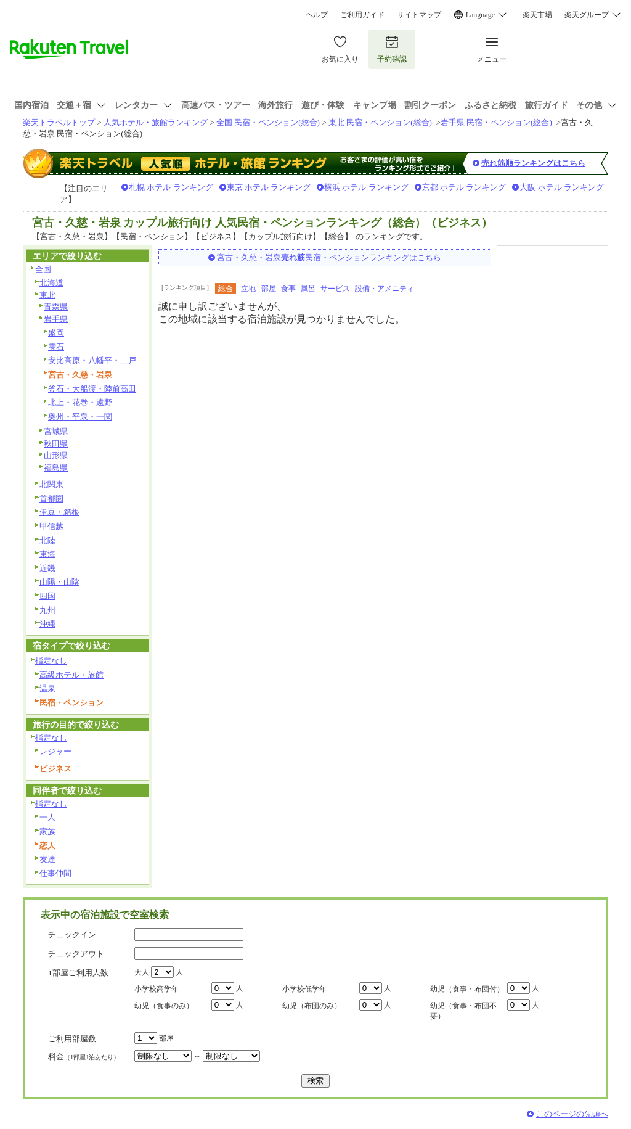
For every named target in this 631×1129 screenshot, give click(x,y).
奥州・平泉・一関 (80, 416)
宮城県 (56, 431)
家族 (47, 831)
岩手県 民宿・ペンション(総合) (496, 122)
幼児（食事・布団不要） (463, 1010)
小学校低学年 (304, 989)
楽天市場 (537, 14)
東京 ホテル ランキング (269, 187)
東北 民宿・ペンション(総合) (380, 122)
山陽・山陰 (59, 581)
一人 (47, 817)
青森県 (56, 306)
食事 (288, 288)
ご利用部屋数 (72, 1038)
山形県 (56, 455)
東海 (47, 554)
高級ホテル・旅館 (71, 674)
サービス (335, 288)
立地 (248, 288)
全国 (43, 269)
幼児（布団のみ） (311, 1005)
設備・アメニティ (384, 288)
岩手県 (56, 319)
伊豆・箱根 (59, 512)
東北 (47, 295)
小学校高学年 (156, 989)
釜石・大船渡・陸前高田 (92, 388)
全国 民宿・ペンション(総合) (268, 122)
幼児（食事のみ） (163, 1005)
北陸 (47, 540)
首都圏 (51, 498)
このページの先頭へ (572, 1114)
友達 (47, 859)
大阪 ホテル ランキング (561, 187)
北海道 (51, 282)
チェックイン (72, 934)
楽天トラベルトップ (59, 122)
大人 (141, 972)
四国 (47, 596)
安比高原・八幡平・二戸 (92, 360)
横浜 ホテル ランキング (366, 187)
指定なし (51, 660)
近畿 (47, 568)
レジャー (55, 751)
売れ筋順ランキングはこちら (533, 163)
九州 (47, 610)
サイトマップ (419, 14)
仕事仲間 (55, 873)
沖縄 (47, 623)
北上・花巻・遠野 (80, 402)
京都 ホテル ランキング (464, 187)
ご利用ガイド (362, 14)
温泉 (47, 688)
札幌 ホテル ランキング (171, 187)
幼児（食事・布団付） (467, 989)
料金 (84, 1056)
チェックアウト (76, 953)
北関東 (51, 484)
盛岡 (56, 332)
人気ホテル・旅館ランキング (156, 122)
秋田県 (56, 443)
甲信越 (51, 526)
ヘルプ (317, 14)
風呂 (308, 288)
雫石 (56, 346)
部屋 (268, 288)
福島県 (56, 467)
